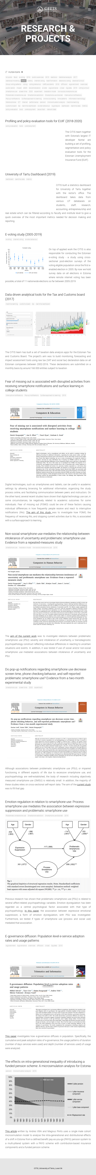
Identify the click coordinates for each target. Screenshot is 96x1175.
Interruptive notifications (73, 95)
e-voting (22, 77)
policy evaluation (12, 109)
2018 (57, 84)
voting (25, 84)
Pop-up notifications (13, 99)
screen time (23, 91)
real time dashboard (29, 106)
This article (11, 1131)
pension (43, 102)
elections (54, 77)
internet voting (39, 81)
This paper (10, 1036)
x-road (62, 88)
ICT (19, 102)
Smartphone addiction (35, 95)
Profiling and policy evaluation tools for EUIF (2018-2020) (43, 121)
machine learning (73, 102)
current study (84, 784)
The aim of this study (39, 512)
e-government (74, 84)
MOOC (23, 81)
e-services (84, 84)
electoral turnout (78, 81)
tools (21, 109)
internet (25, 102)
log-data (69, 88)
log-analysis (56, 106)
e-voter (44, 88)
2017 (75, 77)
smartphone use (11, 91)
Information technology (77, 99)
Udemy (30, 81)
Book (15, 77)
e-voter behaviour (44, 106)
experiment (38, 91)
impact (19, 88)
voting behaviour (35, 84)
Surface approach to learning (32, 99)
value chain (41, 109)
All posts (9, 77)
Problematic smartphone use (16, 95)
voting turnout (84, 88)
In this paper (32, 910)
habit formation (51, 81)
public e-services (38, 77)
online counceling (49, 99)
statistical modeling (13, 81)
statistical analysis (65, 77)
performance (33, 102)
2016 (28, 77)
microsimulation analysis (56, 102)
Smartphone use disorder (54, 95)
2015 (47, 77)
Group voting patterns (13, 84)
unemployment (30, 109)
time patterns (62, 99)
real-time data (75, 106)
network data (51, 109)
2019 (75, 88)
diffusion (64, 84)
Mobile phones (11, 102)
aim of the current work (23, 636)
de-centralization (34, 88)
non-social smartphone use (67, 91)
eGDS (25, 88)
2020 (31, 91)
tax (19, 106)
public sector (10, 88)
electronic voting (65, 81)
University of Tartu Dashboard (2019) (30, 174)
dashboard (65, 106)
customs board (11, 106)
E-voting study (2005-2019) (23, 234)
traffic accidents (48, 84)
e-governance (53, 88)
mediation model (50, 91)
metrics (84, 106)
